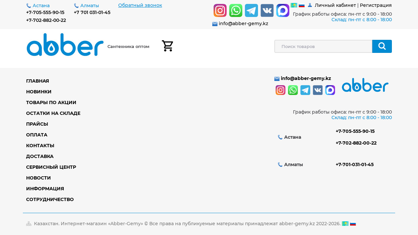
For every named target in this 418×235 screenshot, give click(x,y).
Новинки (39, 92)
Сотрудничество (50, 199)
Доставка (40, 156)
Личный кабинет (335, 5)
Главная (37, 81)
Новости (38, 178)
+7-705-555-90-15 (45, 12)
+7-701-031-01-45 (355, 164)
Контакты (40, 146)
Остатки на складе (53, 113)
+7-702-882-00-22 (46, 20)
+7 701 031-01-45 (92, 12)
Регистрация (376, 5)
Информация (45, 189)
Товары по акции (51, 102)
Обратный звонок (140, 5)
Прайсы (37, 124)
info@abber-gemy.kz (243, 23)
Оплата (36, 135)
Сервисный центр (51, 167)
